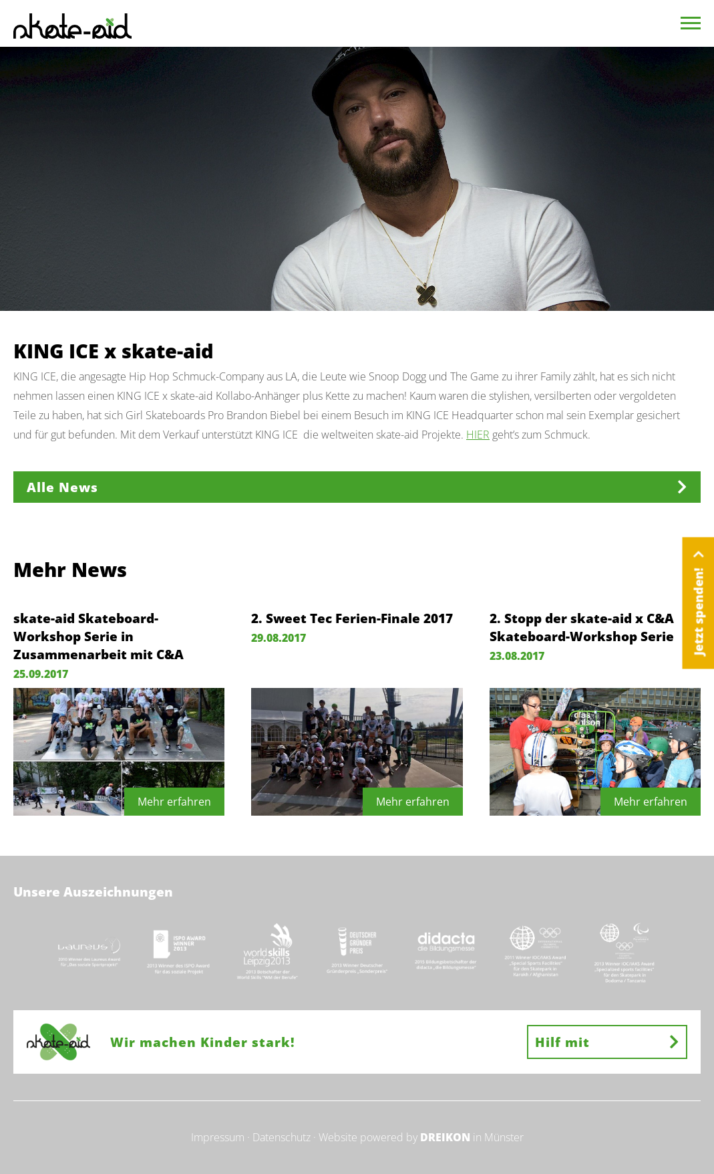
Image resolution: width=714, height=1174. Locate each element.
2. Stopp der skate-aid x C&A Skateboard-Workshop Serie (582, 627)
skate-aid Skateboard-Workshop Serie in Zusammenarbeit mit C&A (98, 636)
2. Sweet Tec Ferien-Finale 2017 (352, 618)
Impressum (217, 1137)
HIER (478, 434)
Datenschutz (281, 1137)
